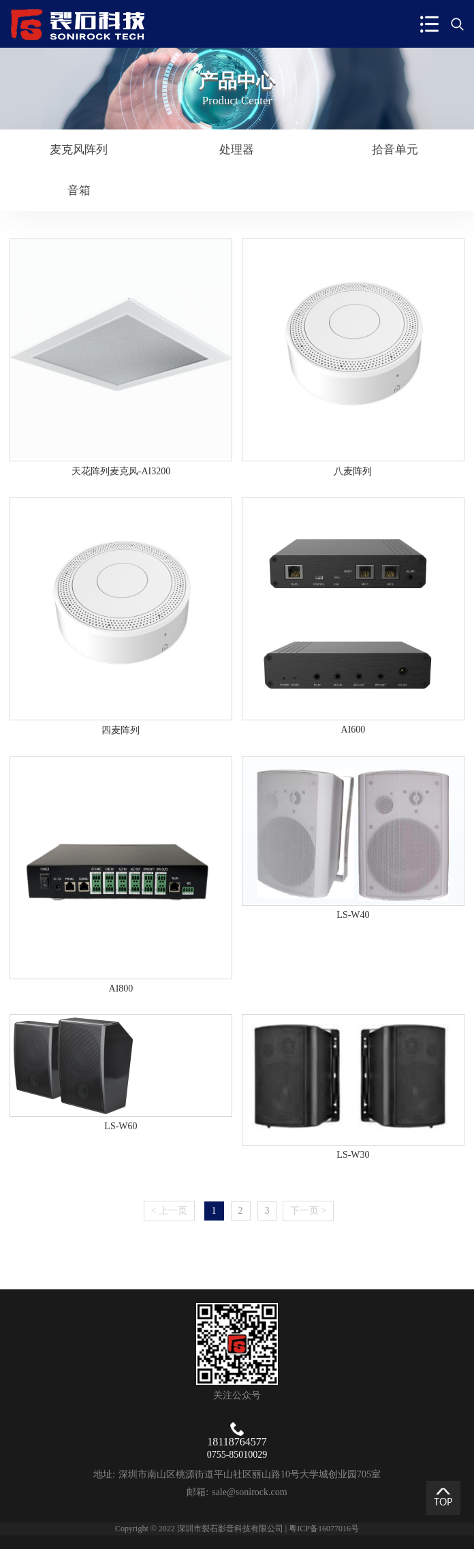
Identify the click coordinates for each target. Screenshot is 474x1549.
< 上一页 (169, 1211)
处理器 (236, 149)
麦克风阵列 (79, 149)
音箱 (79, 190)
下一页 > (308, 1211)
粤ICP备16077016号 (324, 1528)
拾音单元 (395, 149)
